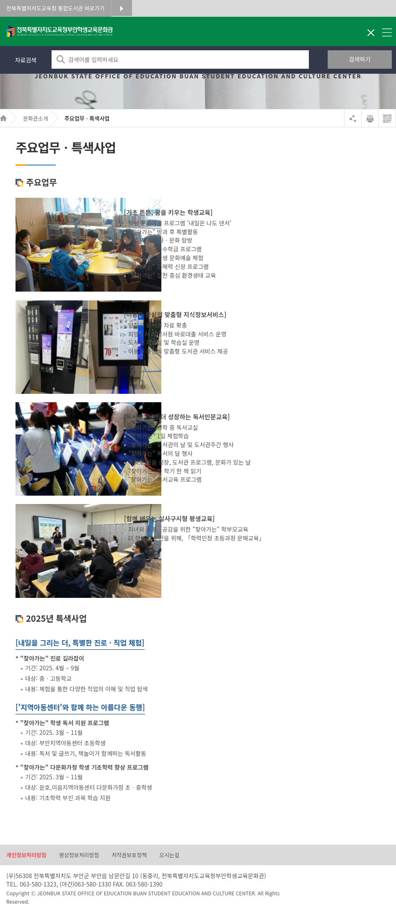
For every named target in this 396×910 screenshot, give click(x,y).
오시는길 (169, 855)
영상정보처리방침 (79, 855)
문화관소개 (35, 118)
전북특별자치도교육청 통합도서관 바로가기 (55, 8)
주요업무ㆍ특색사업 (87, 118)
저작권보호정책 (129, 855)
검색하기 (360, 59)
